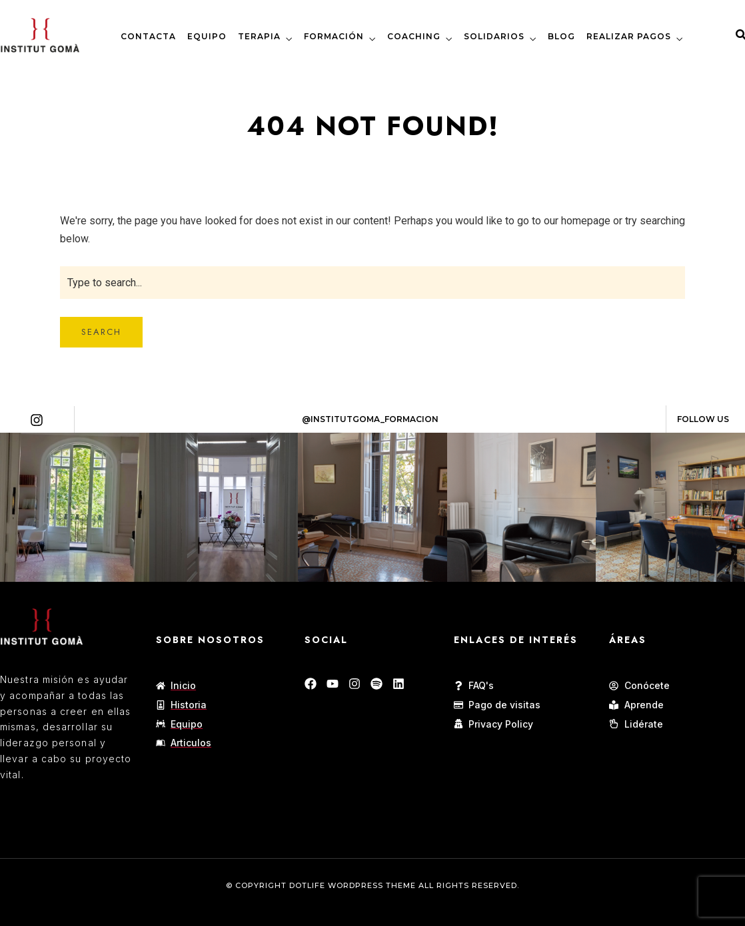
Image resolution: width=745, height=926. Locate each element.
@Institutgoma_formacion (370, 419)
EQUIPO (207, 36)
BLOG (561, 36)
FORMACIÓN (334, 36)
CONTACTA (148, 36)
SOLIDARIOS (494, 36)
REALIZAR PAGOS (628, 36)
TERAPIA (259, 36)
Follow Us (703, 419)
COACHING (413, 36)
